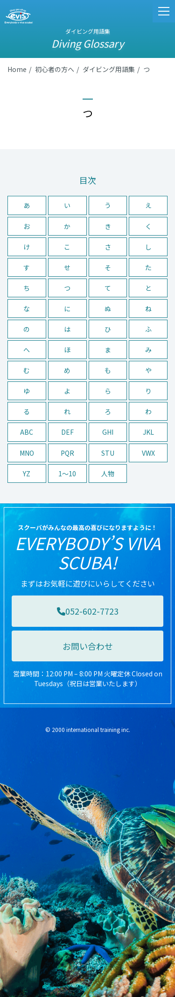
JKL (148, 432)
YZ (26, 473)
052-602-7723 (88, 611)
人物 (107, 473)
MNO (27, 453)
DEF (67, 432)
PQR (67, 453)
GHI (107, 432)
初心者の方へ (54, 69)
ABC (26, 432)
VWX (148, 453)
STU (107, 453)
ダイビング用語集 (109, 69)
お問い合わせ (88, 646)
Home (17, 69)
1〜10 (67, 473)
